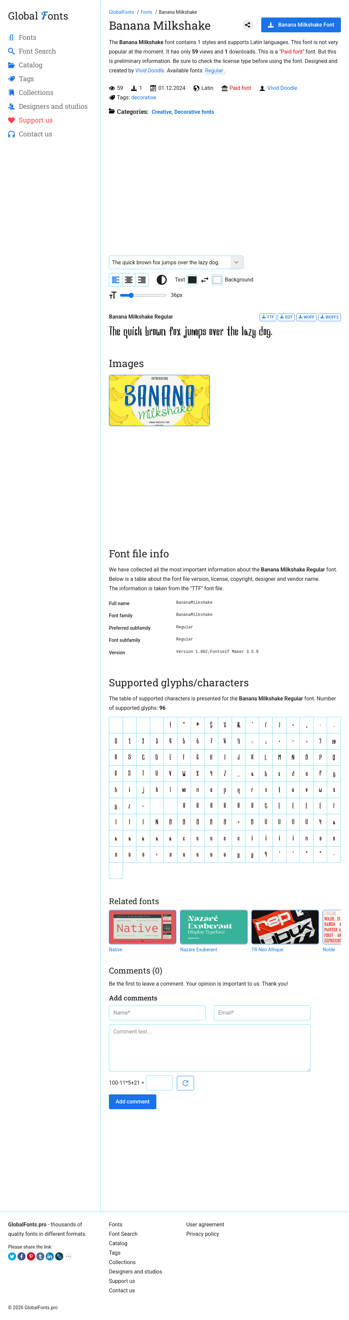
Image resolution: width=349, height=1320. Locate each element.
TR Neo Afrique (267, 949)
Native (115, 949)
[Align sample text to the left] (115, 280)
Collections (122, 1262)
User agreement (205, 1224)
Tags (115, 1253)
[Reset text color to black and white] (162, 280)
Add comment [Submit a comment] (133, 1101)
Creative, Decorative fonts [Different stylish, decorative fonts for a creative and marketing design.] (183, 112)
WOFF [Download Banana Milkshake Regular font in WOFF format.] (306, 317)
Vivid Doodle (149, 70)
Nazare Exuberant (198, 949)
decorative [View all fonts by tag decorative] (143, 97)
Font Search (123, 1234)
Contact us (122, 1290)
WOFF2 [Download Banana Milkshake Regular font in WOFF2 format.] (329, 317)
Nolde (329, 949)
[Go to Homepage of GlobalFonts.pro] (122, 12)
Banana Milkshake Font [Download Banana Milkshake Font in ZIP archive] (301, 25)
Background (232, 279)
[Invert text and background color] (205, 280)
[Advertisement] (50, 253)
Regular (215, 70)
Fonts (115, 1224)
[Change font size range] (143, 295)
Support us (122, 1281)
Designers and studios (135, 1271)
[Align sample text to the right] (142, 280)
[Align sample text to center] (128, 280)
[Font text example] (170, 262)
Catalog (118, 1243)
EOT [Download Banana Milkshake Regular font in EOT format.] (286, 317)
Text (186, 279)
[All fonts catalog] (147, 12)
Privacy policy (202, 1234)
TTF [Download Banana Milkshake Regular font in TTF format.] (268, 317)
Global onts (38, 15)
